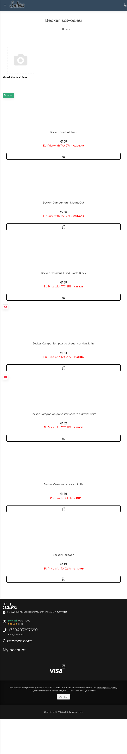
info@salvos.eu (16, 634)
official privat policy (107, 687)
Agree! (63, 696)
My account (15, 650)
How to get (61, 611)
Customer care (18, 641)
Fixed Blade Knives (15, 77)
